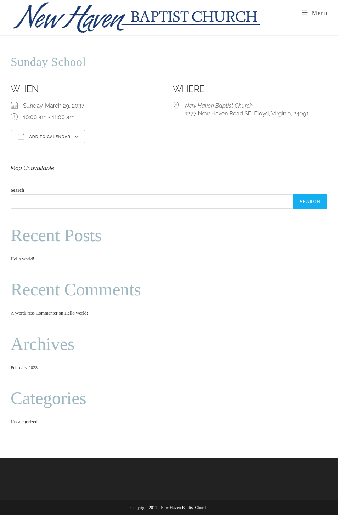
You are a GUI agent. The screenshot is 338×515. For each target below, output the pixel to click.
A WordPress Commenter (34, 313)
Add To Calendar (44, 136)
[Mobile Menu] (314, 13)
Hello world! (22, 258)
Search (17, 190)
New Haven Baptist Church (219, 105)
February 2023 (24, 367)
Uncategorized (24, 421)
